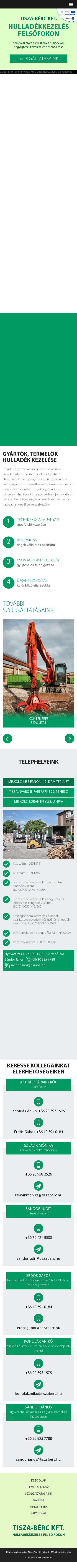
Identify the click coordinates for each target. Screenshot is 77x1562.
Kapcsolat (39, 1513)
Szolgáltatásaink (38, 1493)
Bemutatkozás (39, 1487)
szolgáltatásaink (38, 58)
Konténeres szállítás (38, 721)
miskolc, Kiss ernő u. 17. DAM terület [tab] (38, 782)
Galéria (38, 1500)
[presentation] (7, 738)
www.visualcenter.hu (42, 1557)
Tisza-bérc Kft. (38, 1531)
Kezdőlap (38, 1480)
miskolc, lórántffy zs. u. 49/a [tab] (38, 802)
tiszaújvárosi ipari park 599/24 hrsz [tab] (38, 792)
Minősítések (38, 1507)
